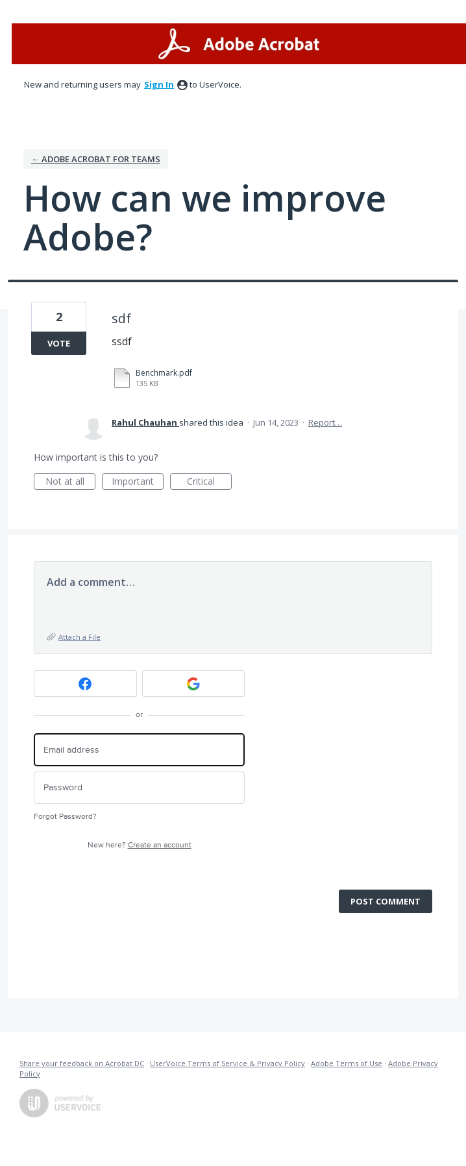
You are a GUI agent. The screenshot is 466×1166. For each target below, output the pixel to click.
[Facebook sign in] (85, 683)
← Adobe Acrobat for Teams (95, 159)
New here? (139, 845)
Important (138, 482)
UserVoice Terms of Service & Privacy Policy (227, 1063)
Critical (209, 482)
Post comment (385, 901)
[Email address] (139, 749)
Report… (325, 422)
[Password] (139, 788)
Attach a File (79, 637)
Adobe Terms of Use (346, 1063)
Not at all (70, 482)
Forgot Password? (65, 816)
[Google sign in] (193, 683)
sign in (159, 84)
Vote (58, 343)
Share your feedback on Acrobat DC (81, 1063)
